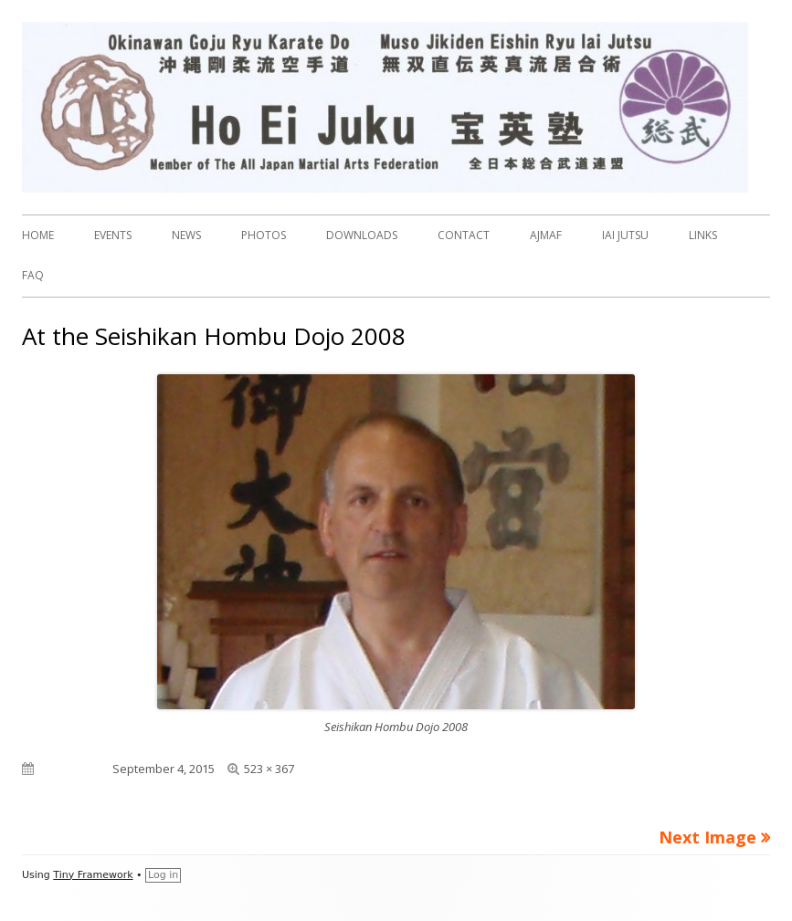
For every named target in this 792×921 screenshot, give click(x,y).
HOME (38, 235)
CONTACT (464, 235)
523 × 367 (269, 768)
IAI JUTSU (625, 235)
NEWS (186, 235)
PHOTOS (263, 235)
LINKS (703, 235)
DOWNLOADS (361, 235)
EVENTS (113, 235)
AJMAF (546, 235)
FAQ (33, 275)
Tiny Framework (92, 875)
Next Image (707, 837)
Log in (163, 875)
